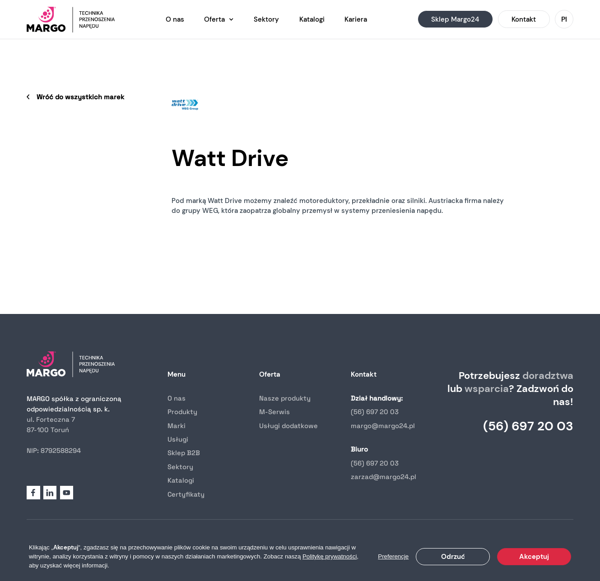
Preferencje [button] (393, 556)
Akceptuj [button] (534, 556)
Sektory (180, 466)
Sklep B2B (183, 452)
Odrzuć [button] (453, 556)
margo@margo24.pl (383, 425)
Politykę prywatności (329, 556)
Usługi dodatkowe (288, 425)
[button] (219, 19)
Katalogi (180, 480)
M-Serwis (274, 411)
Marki (176, 425)
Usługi (177, 439)
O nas (176, 398)
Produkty (182, 411)
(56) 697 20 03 (375, 411)
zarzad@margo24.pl (383, 476)
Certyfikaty (186, 494)
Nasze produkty (285, 398)
